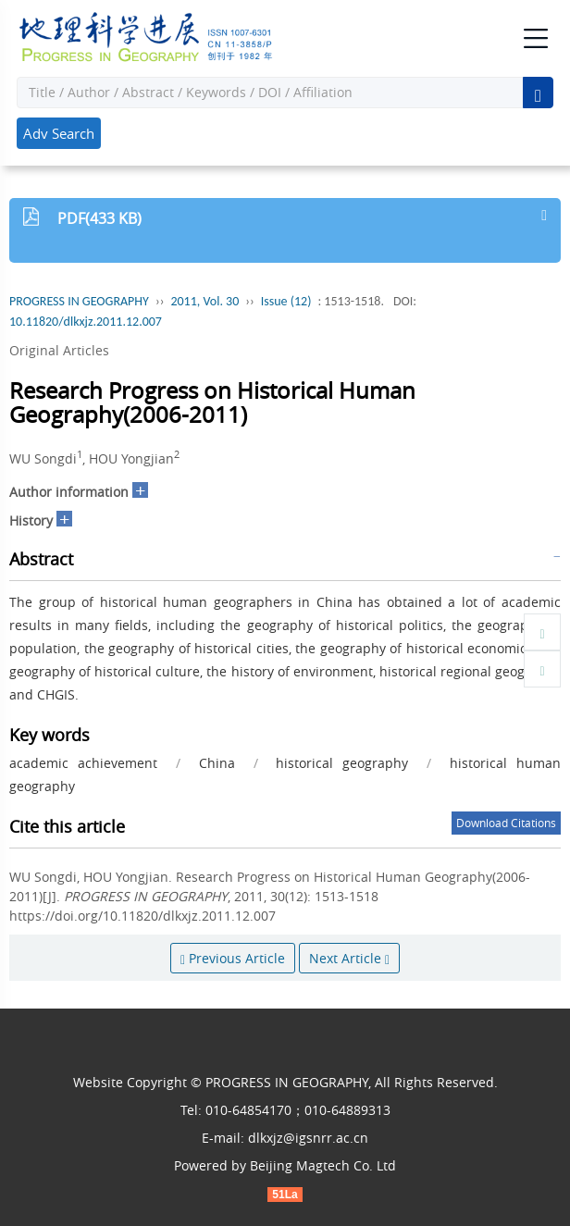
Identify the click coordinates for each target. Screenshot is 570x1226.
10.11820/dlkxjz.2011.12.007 (85, 321)
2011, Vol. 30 (204, 301)
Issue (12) (286, 301)
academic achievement (83, 763)
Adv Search (58, 133)
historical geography (342, 763)
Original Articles (59, 350)
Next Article (349, 958)
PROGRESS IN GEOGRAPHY (79, 301)
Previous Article (232, 958)
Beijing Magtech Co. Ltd (323, 1165)
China (217, 763)
